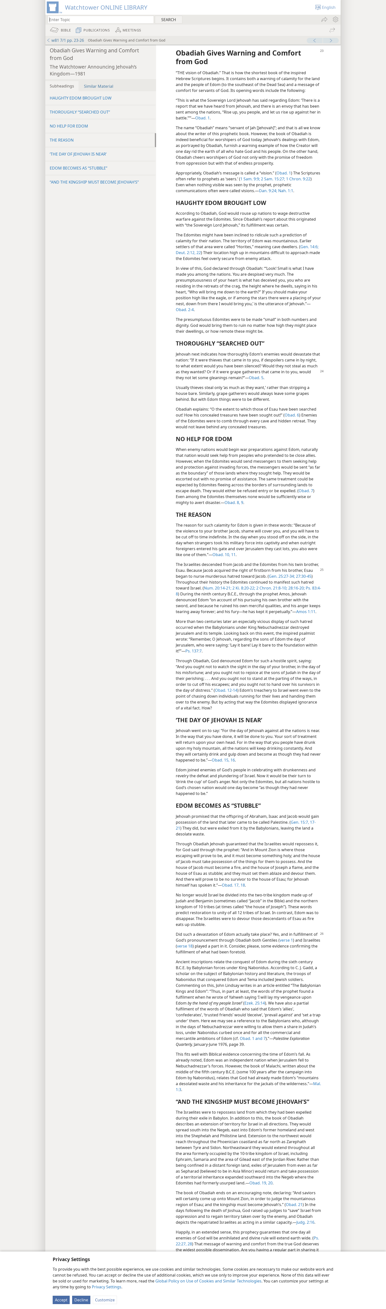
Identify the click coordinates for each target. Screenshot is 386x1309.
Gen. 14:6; (309, 246)
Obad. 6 (292, 415)
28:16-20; (296, 588)
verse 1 (286, 940)
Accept (61, 1300)
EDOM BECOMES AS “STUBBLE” (78, 168)
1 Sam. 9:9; (250, 179)
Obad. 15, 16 (223, 760)
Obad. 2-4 (185, 309)
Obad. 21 (294, 1204)
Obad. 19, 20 (261, 1183)
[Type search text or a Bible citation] (98, 19)
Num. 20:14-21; (217, 588)
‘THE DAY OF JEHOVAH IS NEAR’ (78, 154)
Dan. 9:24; (268, 190)
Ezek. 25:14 (254, 1003)
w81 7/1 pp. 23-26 (65, 40)
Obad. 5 (256, 377)
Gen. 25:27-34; (282, 576)
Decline (81, 1300)
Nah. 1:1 (285, 190)
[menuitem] (335, 19)
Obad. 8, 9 (234, 502)
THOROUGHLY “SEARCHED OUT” (80, 112)
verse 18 (185, 946)
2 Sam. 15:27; (272, 179)
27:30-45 (303, 576)
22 (198, 252)
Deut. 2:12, (185, 252)
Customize (105, 1300)
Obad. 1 (202, 118)
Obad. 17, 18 (233, 885)
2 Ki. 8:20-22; (243, 588)
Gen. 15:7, (300, 822)
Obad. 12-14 (226, 690)
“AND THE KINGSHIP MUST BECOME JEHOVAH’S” (94, 182)
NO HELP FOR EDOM (69, 126)
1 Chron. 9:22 (297, 179)
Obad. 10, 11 (224, 554)
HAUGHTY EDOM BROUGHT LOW (81, 98)
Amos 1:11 (305, 611)
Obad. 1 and (251, 1038)
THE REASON (62, 140)
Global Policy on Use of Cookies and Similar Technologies (208, 1281)
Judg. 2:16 (305, 1222)
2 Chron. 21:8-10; (271, 588)
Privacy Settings (106, 1287)
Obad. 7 (306, 490)
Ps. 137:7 (193, 651)
